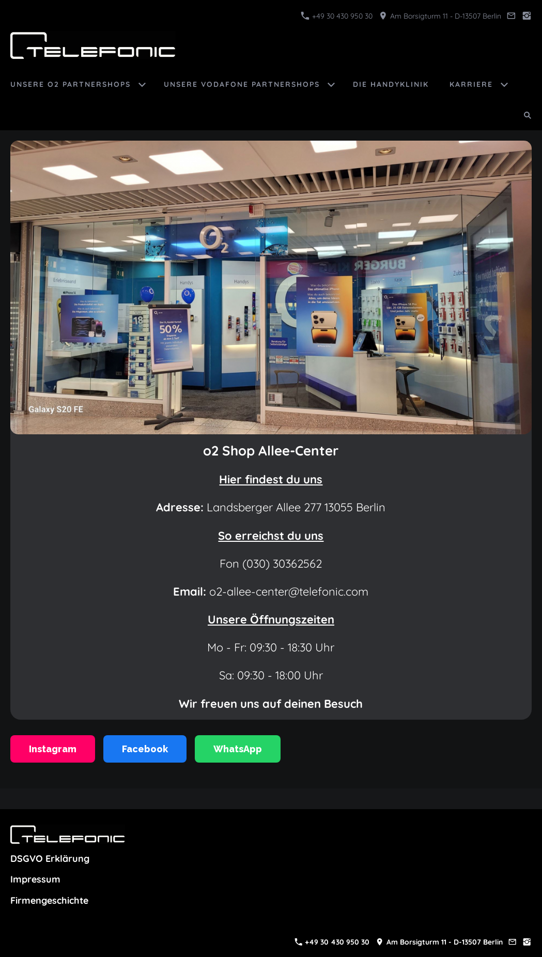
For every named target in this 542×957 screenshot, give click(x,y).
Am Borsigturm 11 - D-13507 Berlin (440, 16)
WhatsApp (237, 748)
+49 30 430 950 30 (337, 16)
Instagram (52, 748)
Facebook (145, 748)
